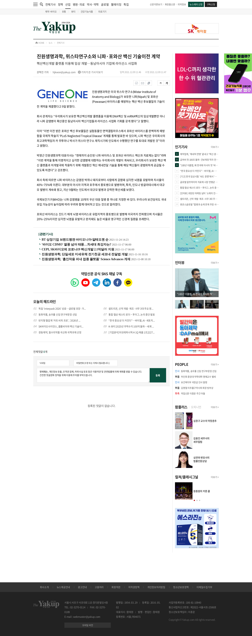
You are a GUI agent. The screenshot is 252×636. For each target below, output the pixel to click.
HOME (39, 42)
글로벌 (105, 4)
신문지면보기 (156, 4)
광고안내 (82, 587)
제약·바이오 (51, 11)
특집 (126, 4)
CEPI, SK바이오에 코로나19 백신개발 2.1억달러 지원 (78, 249)
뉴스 (50, 42)
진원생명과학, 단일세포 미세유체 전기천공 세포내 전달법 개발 (85, 254)
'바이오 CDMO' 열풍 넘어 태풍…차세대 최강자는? (77, 244)
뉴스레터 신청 (196, 4)
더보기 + (215, 146)
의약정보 (182, 4)
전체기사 (50, 4)
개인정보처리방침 (156, 587)
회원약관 (115, 587)
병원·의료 (79, 4)
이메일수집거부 (204, 587)
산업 (68, 5)
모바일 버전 (87, 625)
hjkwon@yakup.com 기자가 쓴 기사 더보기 (78, 72)
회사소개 (44, 587)
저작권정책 (133, 587)
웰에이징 (116, 4)
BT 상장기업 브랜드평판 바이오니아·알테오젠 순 (75, 239)
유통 (64, 11)
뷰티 (73, 11)
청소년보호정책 (181, 587)
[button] (194, 500)
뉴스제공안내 (63, 587)
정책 (60, 4)
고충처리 (99, 587)
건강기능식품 (87, 11)
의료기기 (102, 11)
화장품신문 (170, 4)
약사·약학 (93, 4)
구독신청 (211, 4)
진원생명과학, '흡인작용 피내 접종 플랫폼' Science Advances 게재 (86, 259)
